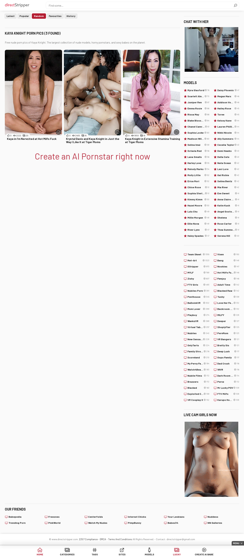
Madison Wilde (198, 139)
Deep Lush (228, 351)
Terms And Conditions (120, 539)
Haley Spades (198, 236)
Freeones (54, 516)
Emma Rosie (198, 108)
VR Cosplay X (198, 400)
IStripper (198, 266)
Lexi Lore (228, 169)
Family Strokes (198, 351)
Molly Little (198, 175)
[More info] (58, 132)
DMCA (103, 539)
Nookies (228, 266)
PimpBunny (134, 522)
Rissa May (198, 114)
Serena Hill (228, 236)
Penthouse (198, 297)
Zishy (198, 279)
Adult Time (228, 285)
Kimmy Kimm (198, 199)
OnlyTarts (198, 345)
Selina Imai (198, 145)
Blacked (198, 388)
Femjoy (228, 279)
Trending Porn (17, 522)
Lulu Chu (198, 211)
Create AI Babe (204, 554)
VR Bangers (228, 339)
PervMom (228, 333)
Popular (24, 15)
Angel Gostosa (228, 211)
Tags (95, 554)
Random (39, 15)
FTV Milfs (228, 394)
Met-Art (198, 260)
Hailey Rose (228, 108)
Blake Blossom (198, 120)
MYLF (198, 272)
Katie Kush (228, 205)
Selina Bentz (228, 181)
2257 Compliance (88, 539)
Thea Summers (228, 230)
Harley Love (198, 163)
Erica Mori (198, 181)
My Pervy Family (198, 363)
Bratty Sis (228, 345)
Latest (10, 15)
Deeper (228, 321)
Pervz (228, 382)
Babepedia (15, 516)
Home (40, 554)
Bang (228, 260)
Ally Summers (228, 139)
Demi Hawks (228, 151)
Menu (236, 543)
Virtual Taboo (198, 327)
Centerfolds (95, 516)
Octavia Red (198, 151)
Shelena (228, 217)
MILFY (228, 315)
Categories (67, 554)
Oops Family (228, 357)
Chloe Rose (198, 187)
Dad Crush (228, 363)
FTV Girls (198, 285)
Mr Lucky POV (228, 388)
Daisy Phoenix (228, 90)
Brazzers (198, 382)
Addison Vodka (228, 102)
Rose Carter (228, 224)
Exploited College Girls (198, 394)
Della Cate (228, 157)
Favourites (55, 15)
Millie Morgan (198, 217)
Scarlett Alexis (198, 96)
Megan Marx (228, 96)
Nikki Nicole (228, 133)
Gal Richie (228, 175)
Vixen (228, 254)
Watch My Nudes (97, 522)
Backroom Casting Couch (228, 309)
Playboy (198, 315)
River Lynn (198, 230)
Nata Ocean (228, 163)
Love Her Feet (228, 303)
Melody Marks (198, 169)
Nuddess (213, 516)
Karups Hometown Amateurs (228, 400)
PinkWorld (54, 522)
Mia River (228, 187)
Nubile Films (198, 376)
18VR (228, 369)
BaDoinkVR (198, 303)
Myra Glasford (198, 90)
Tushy (228, 297)
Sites (122, 554)
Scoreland (198, 357)
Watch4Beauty (198, 369)
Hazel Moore (198, 205)
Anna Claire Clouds (228, 199)
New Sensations (198, 339)
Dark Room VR (228, 376)
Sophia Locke (198, 133)
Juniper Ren (198, 102)
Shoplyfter (228, 327)
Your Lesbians (176, 516)
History (71, 15)
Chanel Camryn (198, 127)
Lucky (177, 554)
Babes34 (173, 522)
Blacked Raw (228, 291)
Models (149, 554)
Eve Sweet (228, 193)
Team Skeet (198, 254)
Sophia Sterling (198, 193)
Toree (228, 114)
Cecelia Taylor (228, 145)
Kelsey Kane (228, 120)
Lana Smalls (198, 157)
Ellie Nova (198, 224)
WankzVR (198, 321)
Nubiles (198, 333)
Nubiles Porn (198, 291)
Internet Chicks (137, 516)
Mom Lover (198, 309)
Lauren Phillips (228, 127)
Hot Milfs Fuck (228, 272)
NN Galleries (215, 522)
